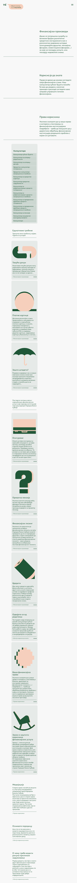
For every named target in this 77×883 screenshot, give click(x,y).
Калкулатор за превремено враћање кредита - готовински (52, 224)
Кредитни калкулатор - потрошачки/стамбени (50, 195)
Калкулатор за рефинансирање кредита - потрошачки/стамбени (51, 217)
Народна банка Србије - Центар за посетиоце (23, 863)
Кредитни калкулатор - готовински (50, 190)
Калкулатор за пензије (50, 235)
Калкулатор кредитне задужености (50, 205)
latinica (21, 858)
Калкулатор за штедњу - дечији (50, 186)
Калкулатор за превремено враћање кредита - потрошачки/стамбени (52, 230)
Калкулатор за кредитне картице (50, 200)
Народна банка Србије (17, 861)
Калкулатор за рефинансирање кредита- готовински (51, 211)
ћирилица (14, 858)
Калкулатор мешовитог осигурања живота (50, 239)
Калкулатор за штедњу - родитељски (50, 181)
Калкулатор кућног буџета (51, 177)
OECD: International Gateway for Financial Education (25, 866)
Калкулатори (46, 243)
